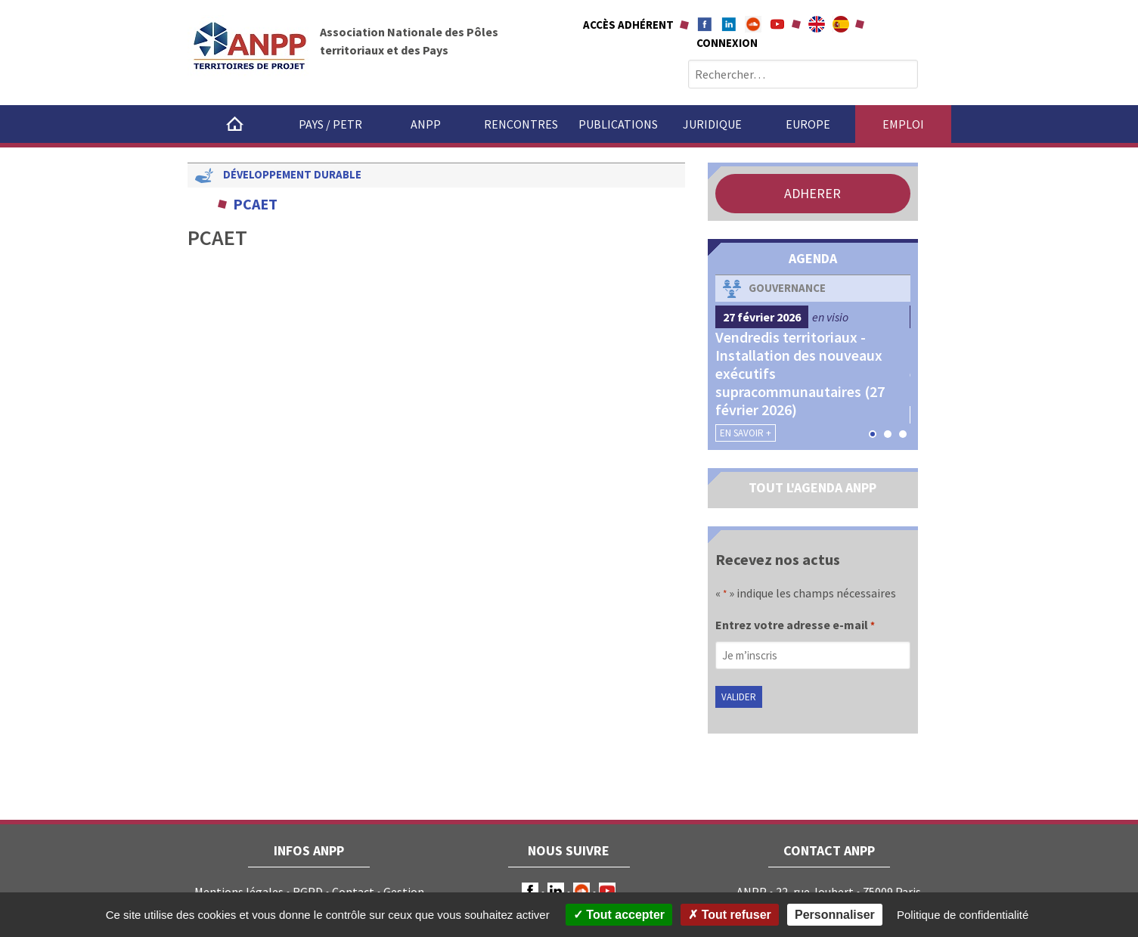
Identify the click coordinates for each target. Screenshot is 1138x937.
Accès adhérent (628, 24)
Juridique (712, 124)
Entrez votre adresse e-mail (795, 626)
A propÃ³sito (841, 24)
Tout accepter (619, 914)
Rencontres (521, 124)
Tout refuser (729, 914)
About (816, 24)
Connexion (727, 43)
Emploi (903, 124)
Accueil (235, 124)
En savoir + (745, 433)
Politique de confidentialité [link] (962, 914)
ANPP (426, 124)
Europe (808, 124)
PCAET (255, 203)
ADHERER (812, 193)
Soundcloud (753, 24)
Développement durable (292, 174)
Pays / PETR (330, 124)
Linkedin (729, 24)
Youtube (777, 24)
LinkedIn (555, 891)
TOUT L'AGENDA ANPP (812, 487)
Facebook (704, 24)
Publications (618, 124)
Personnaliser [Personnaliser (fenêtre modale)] (835, 914)
